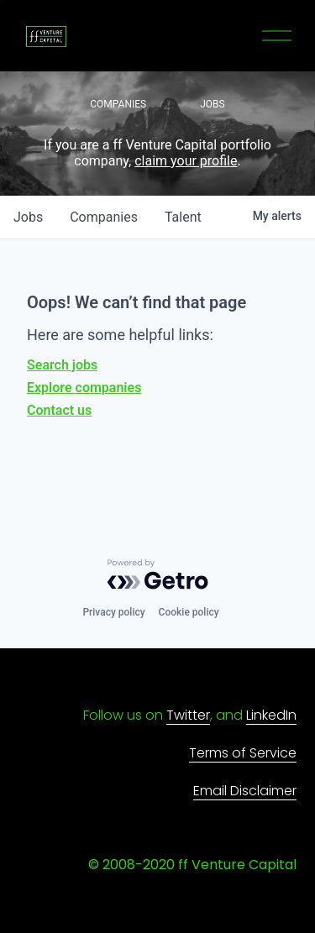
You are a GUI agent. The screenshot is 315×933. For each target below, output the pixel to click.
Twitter (188, 715)
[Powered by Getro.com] (158, 574)
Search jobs (62, 365)
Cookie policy (189, 612)
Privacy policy (113, 612)
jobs (28, 217)
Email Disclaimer (245, 790)
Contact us (59, 410)
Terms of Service (243, 753)
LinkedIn (271, 715)
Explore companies (84, 388)
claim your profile (185, 161)
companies (104, 217)
